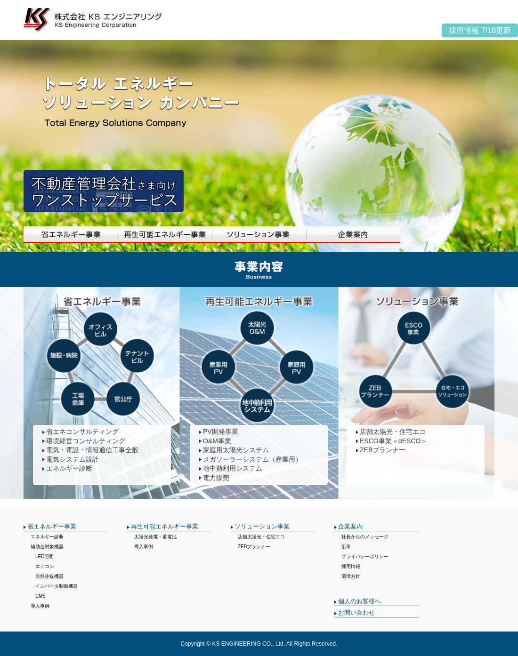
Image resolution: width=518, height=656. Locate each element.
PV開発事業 (220, 431)
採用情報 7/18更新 (480, 30)
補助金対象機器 (47, 546)
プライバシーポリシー (364, 556)
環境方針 (350, 576)
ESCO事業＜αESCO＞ (393, 441)
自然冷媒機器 (47, 576)
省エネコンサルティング (82, 431)
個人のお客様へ (359, 601)
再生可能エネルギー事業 (164, 526)
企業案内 (350, 526)
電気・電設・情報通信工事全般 (92, 450)
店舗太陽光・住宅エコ (393, 431)
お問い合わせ (356, 612)
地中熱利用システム (232, 468)
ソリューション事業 (262, 526)
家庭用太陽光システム (236, 450)
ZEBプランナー (382, 450)
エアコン (42, 566)
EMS (38, 596)
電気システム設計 (72, 459)
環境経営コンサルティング (85, 441)
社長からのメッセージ (364, 536)
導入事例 (40, 605)
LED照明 (42, 556)
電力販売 (216, 477)
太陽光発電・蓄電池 (155, 536)
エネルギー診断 (69, 468)
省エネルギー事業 (51, 526)
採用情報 (350, 566)
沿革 (346, 546)
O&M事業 (217, 441)
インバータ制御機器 (54, 586)
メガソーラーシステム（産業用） (252, 459)
